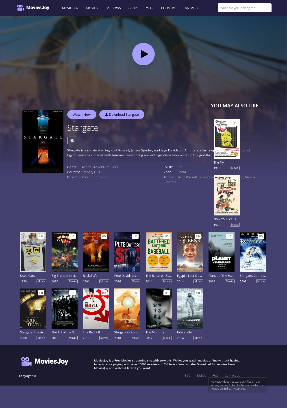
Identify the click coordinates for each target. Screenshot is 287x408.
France (87, 172)
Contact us (232, 375)
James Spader (209, 177)
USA (97, 172)
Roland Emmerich (96, 177)
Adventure (101, 167)
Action (87, 167)
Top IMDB (190, 8)
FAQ (215, 375)
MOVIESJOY (70, 8)
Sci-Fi (115, 167)
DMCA (201, 375)
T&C (187, 375)
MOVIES (92, 8)
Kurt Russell (187, 177)
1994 (182, 172)
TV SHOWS (113, 8)
